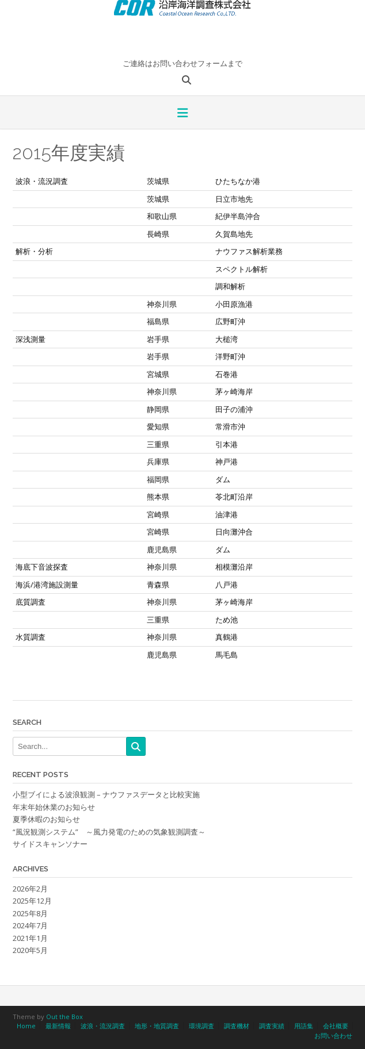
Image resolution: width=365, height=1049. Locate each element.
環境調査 (201, 1025)
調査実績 (271, 1025)
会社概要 (335, 1025)
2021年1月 (30, 938)
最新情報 (58, 1025)
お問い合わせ (333, 1035)
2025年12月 (32, 901)
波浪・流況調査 (103, 1025)
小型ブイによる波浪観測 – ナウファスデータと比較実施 (106, 794)
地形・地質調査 (157, 1025)
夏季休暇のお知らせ (46, 819)
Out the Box (64, 1016)
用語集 (303, 1025)
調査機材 (236, 1025)
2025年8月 (30, 913)
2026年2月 (30, 888)
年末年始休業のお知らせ (54, 807)
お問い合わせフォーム (190, 63)
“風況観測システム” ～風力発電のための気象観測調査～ (109, 832)
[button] (182, 114)
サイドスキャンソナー (50, 844)
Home (26, 1025)
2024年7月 (30, 925)
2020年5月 (30, 950)
